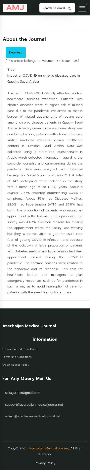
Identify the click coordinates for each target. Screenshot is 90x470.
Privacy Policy (45, 463)
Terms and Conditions (17, 357)
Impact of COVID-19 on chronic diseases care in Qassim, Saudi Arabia (43, 78)
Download (15, 52)
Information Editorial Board (20, 349)
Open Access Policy (15, 365)
